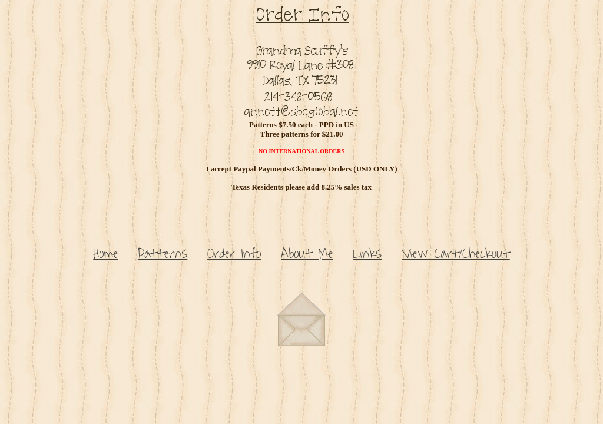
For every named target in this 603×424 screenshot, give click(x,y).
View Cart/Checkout (456, 253)
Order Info (234, 253)
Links (367, 253)
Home (105, 253)
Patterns (162, 253)
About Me (307, 253)
